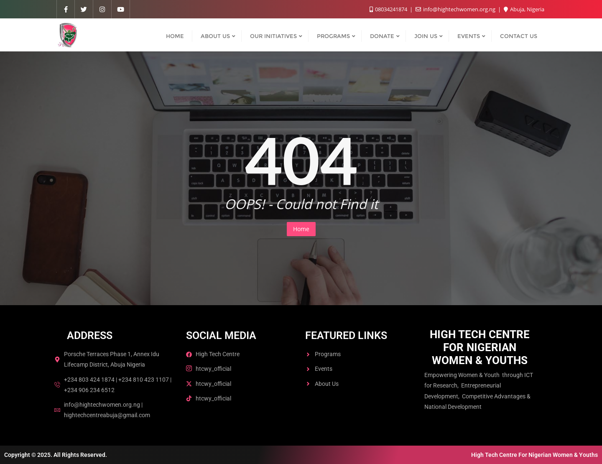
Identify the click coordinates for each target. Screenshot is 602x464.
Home (301, 229)
